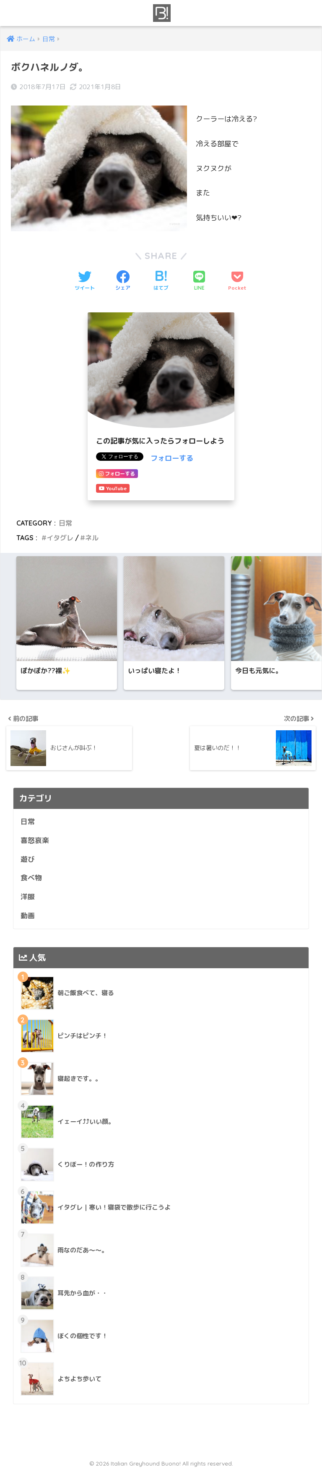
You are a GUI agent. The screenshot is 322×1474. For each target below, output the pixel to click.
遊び (28, 860)
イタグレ (60, 538)
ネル (92, 538)
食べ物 (31, 879)
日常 (65, 523)
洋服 (28, 898)
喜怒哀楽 (35, 841)
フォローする (172, 458)
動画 (28, 917)
